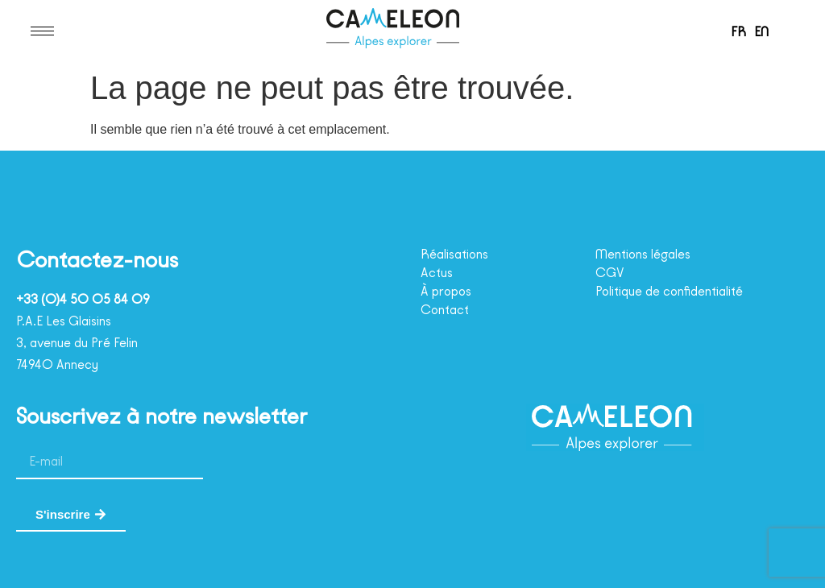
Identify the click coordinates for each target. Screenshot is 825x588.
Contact (446, 310)
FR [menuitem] (735, 31)
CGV (611, 273)
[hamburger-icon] (42, 31)
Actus (439, 273)
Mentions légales (649, 254)
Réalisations (460, 254)
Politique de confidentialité (679, 292)
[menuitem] (735, 31)
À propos (450, 292)
